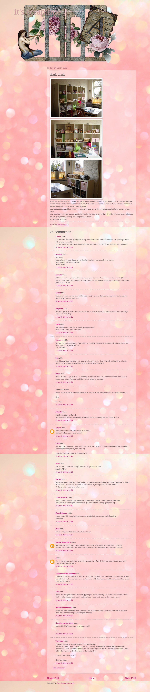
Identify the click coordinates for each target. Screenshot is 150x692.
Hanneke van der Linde (64, 623)
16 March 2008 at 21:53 (64, 600)
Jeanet (58, 293)
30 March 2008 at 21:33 (64, 663)
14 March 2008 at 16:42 (64, 286)
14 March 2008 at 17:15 (64, 333)
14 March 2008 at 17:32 (64, 366)
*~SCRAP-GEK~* (62, 497)
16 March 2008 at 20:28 (64, 566)
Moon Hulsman (61, 513)
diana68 (59, 275)
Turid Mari (59, 641)
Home (92, 678)
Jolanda (59, 412)
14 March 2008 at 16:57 (64, 301)
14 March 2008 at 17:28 (64, 351)
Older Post (130, 678)
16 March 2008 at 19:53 (64, 551)
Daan (57, 529)
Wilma (58, 464)
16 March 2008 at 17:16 (64, 521)
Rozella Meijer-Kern (63, 542)
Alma (57, 592)
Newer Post (53, 678)
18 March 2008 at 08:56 (64, 616)
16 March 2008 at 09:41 (64, 506)
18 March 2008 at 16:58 (64, 634)
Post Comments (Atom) (65, 683)
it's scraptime (37, 11)
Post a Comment (59, 668)
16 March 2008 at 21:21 (64, 584)
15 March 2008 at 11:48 (64, 405)
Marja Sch (59, 308)
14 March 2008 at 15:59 (64, 247)
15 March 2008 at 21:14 (64, 472)
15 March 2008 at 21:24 (64, 490)
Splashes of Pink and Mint (66, 574)
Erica (58, 443)
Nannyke (59, 254)
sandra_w (59, 340)
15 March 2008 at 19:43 (64, 456)
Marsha (58, 479)
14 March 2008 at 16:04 (64, 267)
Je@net (58, 428)
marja (58, 324)
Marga (58, 374)
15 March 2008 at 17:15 (64, 436)
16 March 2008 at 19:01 (64, 535)
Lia (57, 358)
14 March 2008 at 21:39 (64, 382)
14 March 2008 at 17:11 (64, 317)
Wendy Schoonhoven (64, 607)
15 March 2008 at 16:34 (64, 420)
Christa (58, 237)
